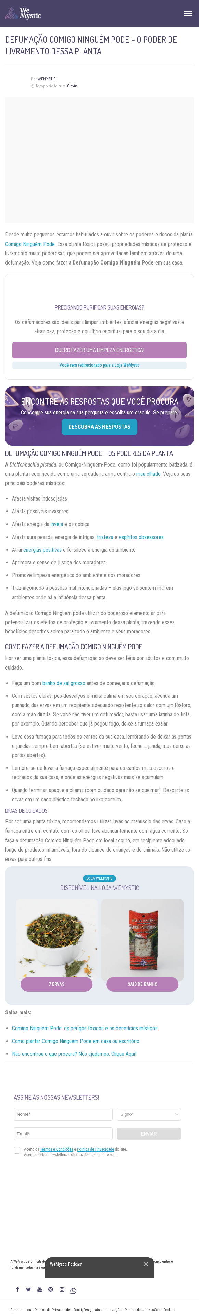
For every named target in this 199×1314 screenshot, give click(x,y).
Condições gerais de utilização (97, 1309)
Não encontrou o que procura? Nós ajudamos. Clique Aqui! (74, 1054)
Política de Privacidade (52, 1309)
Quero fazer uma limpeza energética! (99, 350)
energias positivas (42, 550)
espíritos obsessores (141, 537)
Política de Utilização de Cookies (150, 1309)
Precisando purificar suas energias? (99, 307)
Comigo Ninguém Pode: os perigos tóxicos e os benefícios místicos (85, 1028)
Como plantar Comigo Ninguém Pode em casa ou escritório (75, 1041)
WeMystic (47, 78)
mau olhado (148, 474)
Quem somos (20, 1309)
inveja (57, 524)
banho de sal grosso (63, 683)
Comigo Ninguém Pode (30, 244)
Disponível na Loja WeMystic (99, 887)
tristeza (105, 537)
